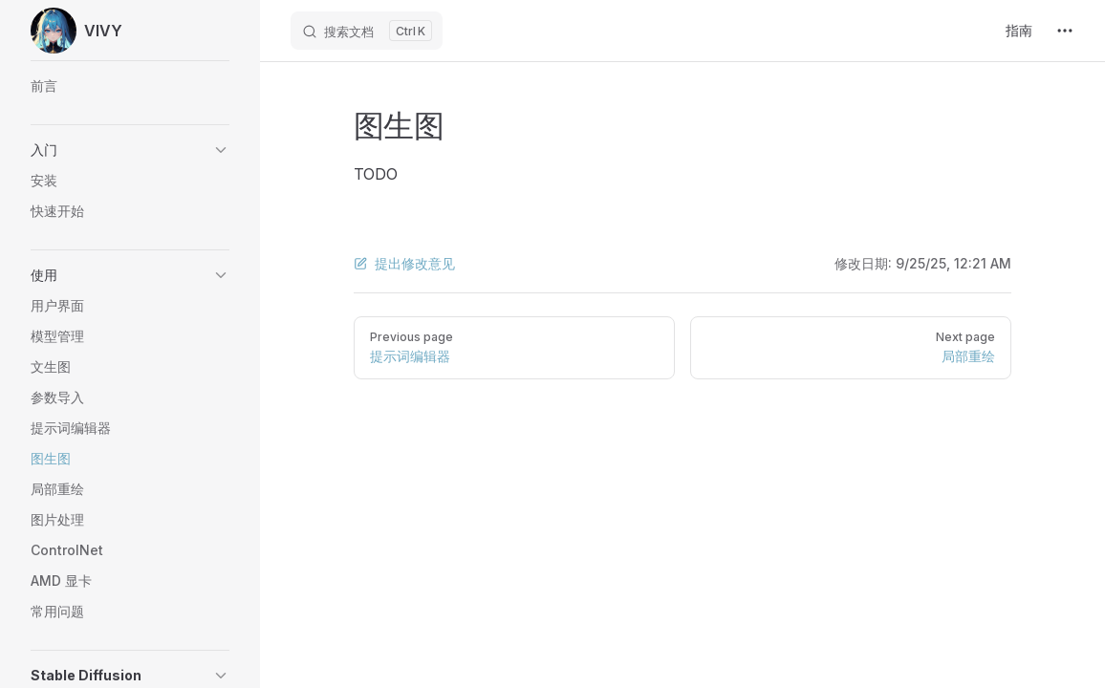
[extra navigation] (1065, 30)
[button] (130, 150)
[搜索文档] (367, 30)
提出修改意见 (404, 263)
